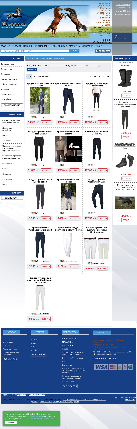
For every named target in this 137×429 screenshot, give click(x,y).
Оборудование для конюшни (10, 86)
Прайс (4, 185)
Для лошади (6, 69)
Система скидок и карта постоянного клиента (11, 121)
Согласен (11, 423)
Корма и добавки (9, 79)
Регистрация (120, 38)
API (32, 347)
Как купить (6, 141)
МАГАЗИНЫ (74, 46)
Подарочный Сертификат (7, 96)
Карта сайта (7, 179)
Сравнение (6, 174)
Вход (117, 36)
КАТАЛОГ (16, 46)
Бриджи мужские (56, 58)
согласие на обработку (35, 416)
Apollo (34, 350)
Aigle (33, 343)
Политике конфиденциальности (42, 418)
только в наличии (41, 76)
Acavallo (35, 340)
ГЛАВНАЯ (5, 46)
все (29, 76)
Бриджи (44, 58)
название (105, 76)
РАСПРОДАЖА (42, 46)
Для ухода (6, 74)
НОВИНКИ (28, 46)
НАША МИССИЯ (59, 46)
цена (94, 76)
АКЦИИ (98, 46)
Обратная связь (69, 382)
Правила (5, 135)
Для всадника (7, 64)
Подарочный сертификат (7, 129)
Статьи (5, 169)
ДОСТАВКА (87, 46)
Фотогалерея (7, 163)
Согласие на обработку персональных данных (11, 157)
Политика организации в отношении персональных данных (11, 148)
